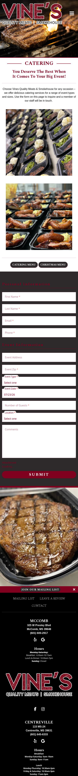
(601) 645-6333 (39, 734)
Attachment (9, 462)
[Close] (74, 589)
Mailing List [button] (23, 598)
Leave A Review (52, 598)
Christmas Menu (53, 265)
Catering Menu (24, 265)
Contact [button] (39, 606)
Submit (39, 475)
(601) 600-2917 (39, 633)
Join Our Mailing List (40, 589)
